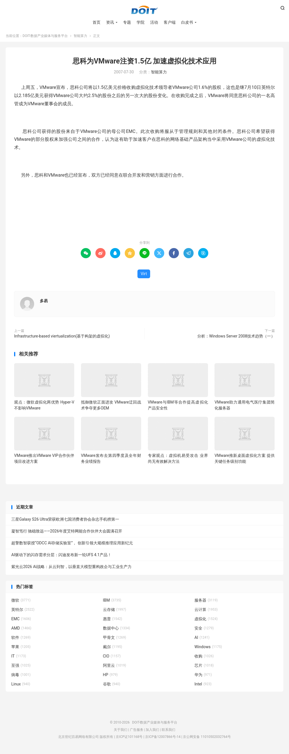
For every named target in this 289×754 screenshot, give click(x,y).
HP (110, 676)
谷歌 (112, 685)
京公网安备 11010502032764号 (207, 738)
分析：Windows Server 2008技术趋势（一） (236, 337)
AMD (21, 629)
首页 (96, 22)
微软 (20, 601)
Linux (20, 685)
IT (18, 657)
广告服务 (136, 731)
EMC (21, 620)
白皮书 (187, 22)
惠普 (112, 620)
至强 (20, 666)
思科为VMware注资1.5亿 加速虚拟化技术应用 (144, 62)
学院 (140, 22)
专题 (127, 22)
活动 (154, 22)
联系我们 (168, 731)
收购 (204, 657)
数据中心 (116, 629)
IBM (112, 601)
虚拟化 (206, 620)
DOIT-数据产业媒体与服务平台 (144, 10)
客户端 (170, 22)
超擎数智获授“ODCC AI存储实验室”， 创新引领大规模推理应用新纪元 (72, 544)
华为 (203, 676)
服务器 (206, 601)
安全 (204, 629)
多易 (44, 302)
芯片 (204, 666)
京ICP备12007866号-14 (162, 738)
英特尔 (22, 610)
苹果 (20, 648)
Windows (208, 648)
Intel (202, 685)
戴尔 (112, 648)
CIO (112, 657)
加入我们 (152, 731)
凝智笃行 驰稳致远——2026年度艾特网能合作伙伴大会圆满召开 (66, 532)
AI (201, 638)
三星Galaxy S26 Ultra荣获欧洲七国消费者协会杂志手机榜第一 (65, 520)
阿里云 (114, 666)
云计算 (206, 610)
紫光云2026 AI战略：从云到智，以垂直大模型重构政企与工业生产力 (71, 568)
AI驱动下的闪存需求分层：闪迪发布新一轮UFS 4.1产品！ (61, 556)
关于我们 (120, 731)
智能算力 (80, 37)
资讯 (110, 22)
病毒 (20, 676)
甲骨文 (114, 638)
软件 (20, 638)
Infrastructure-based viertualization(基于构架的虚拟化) (62, 337)
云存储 (114, 610)
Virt (144, 275)
